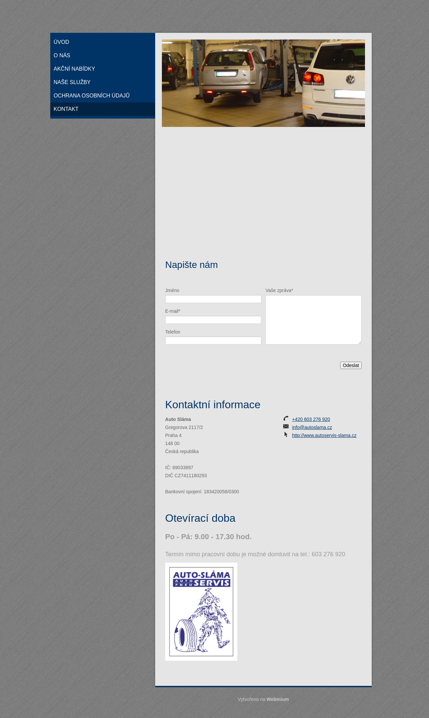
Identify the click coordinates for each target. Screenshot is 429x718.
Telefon (172, 332)
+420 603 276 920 (311, 419)
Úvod (61, 42)
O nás (62, 55)
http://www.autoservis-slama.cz (324, 435)
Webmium (278, 699)
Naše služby (72, 82)
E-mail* (172, 311)
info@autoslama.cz (312, 427)
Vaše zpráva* (279, 290)
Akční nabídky (74, 69)
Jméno (172, 290)
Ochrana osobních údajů (92, 95)
